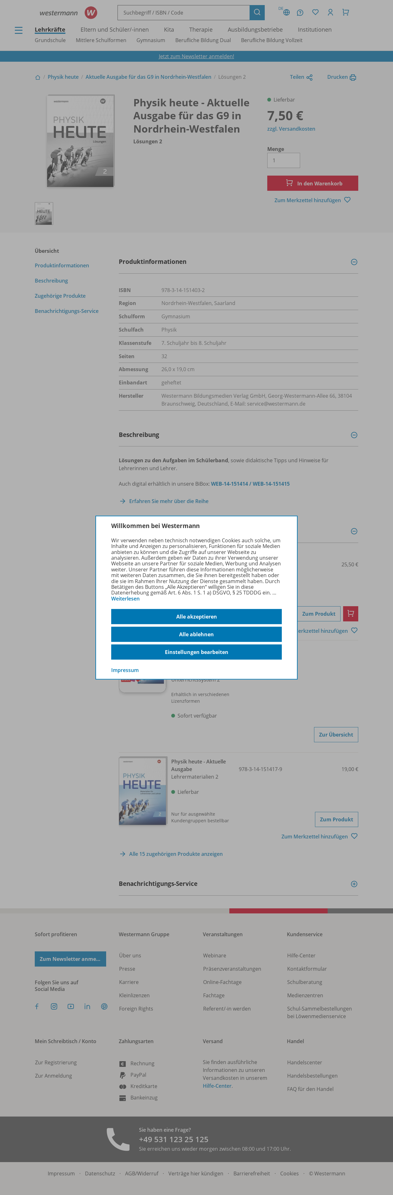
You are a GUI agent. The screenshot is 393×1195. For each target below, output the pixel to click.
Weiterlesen (125, 598)
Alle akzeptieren (196, 616)
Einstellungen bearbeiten (196, 652)
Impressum (125, 670)
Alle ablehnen (196, 634)
